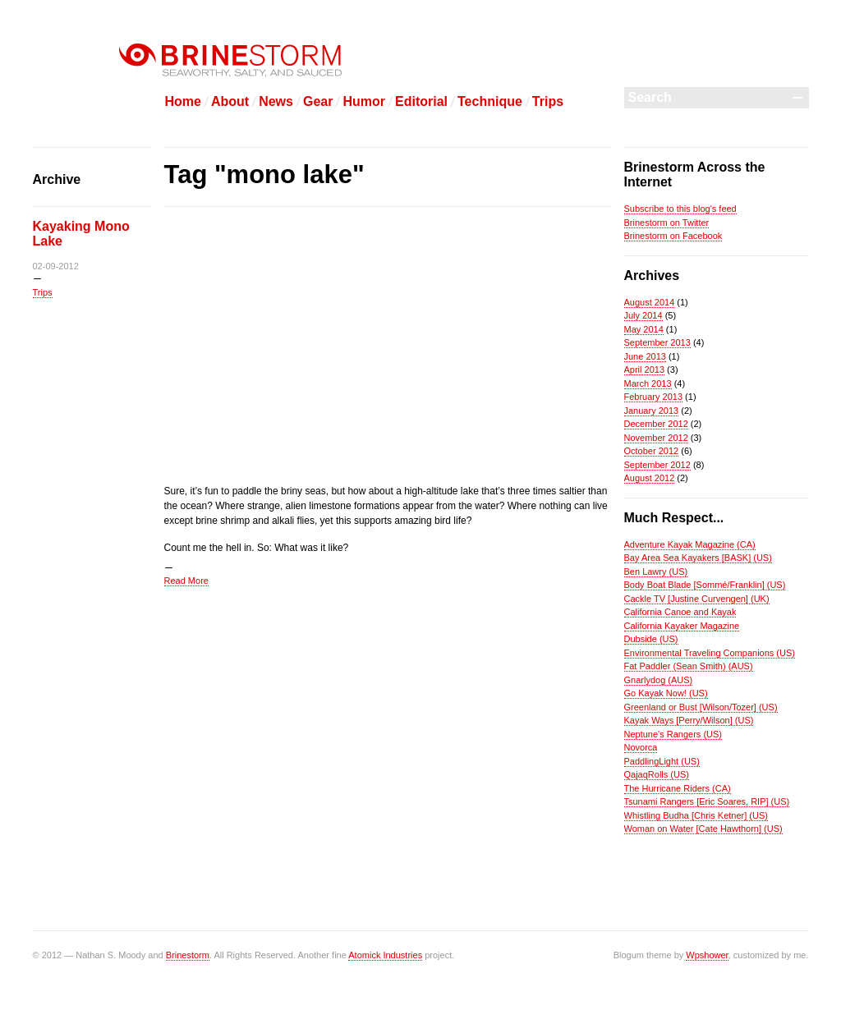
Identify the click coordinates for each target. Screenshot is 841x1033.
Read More (186, 580)
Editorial (421, 101)
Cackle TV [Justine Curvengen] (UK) (697, 599)
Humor (363, 101)
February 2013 (653, 397)
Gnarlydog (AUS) (658, 680)
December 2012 (656, 424)
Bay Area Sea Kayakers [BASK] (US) (698, 557)
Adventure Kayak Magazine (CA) (690, 544)
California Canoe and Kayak (680, 612)
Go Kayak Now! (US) (666, 693)
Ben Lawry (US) (656, 571)
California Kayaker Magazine (682, 626)
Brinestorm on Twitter (667, 222)
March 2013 (648, 383)
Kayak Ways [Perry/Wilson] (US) (689, 720)
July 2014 (643, 315)
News (276, 101)
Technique (489, 101)
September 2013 (657, 342)
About (230, 101)
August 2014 (649, 302)
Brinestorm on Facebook (673, 236)
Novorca (641, 747)
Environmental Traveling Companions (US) (709, 653)
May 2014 (644, 329)
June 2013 (645, 356)
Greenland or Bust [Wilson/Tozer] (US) (701, 707)
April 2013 (644, 369)
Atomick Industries (385, 955)
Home (183, 101)
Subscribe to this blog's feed (680, 208)
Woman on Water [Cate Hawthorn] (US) (703, 828)
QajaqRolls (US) (656, 774)
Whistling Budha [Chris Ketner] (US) (696, 815)
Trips (547, 101)
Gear (318, 101)
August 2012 (649, 478)
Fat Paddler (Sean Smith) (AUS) (688, 666)
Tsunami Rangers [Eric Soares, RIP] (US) (707, 801)
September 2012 (657, 465)
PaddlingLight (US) (662, 761)
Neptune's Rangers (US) (673, 734)
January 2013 (651, 410)
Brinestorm (187, 955)
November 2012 (656, 438)
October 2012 (651, 451)
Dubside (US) (651, 639)
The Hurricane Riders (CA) (677, 788)
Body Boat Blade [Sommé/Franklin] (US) (705, 585)
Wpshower (707, 955)
